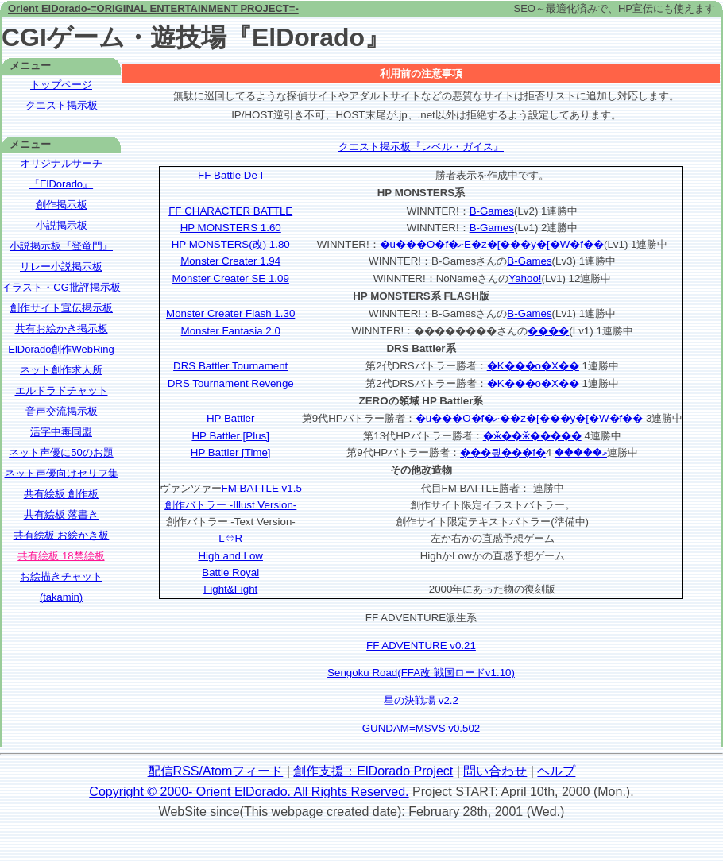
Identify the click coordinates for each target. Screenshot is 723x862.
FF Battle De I (230, 175)
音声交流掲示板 (61, 411)
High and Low (230, 556)
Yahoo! (524, 278)
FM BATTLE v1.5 (262, 488)
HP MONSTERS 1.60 (230, 228)
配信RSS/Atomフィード (216, 771)
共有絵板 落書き (61, 514)
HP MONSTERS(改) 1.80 (231, 244)
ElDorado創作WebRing (61, 349)
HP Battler (231, 418)
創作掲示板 (61, 205)
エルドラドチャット (61, 390)
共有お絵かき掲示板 (61, 328)
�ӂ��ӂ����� (532, 436)
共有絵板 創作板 (61, 494)
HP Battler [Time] (231, 452)
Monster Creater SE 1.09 (230, 278)
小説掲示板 (61, 225)
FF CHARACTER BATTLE (230, 211)
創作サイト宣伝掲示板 (61, 308)
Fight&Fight (230, 589)
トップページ (61, 85)
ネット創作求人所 (61, 370)
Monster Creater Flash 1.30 (230, 313)
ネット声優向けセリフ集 (61, 473)
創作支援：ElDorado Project (373, 771)
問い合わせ (495, 771)
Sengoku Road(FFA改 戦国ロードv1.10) (421, 672)
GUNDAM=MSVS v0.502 (421, 728)
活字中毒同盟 (61, 432)
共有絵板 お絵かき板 (62, 535)
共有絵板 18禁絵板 (60, 556)
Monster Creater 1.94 (230, 261)
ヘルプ (556, 771)
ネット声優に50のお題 (61, 452)
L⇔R (230, 538)
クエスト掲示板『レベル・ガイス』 (421, 147)
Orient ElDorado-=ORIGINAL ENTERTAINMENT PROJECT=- (153, 8)
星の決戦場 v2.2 (421, 700)
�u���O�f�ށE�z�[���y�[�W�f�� (492, 244)
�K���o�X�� (533, 366)
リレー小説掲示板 (61, 267)
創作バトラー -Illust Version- (230, 505)
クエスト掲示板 (61, 105)
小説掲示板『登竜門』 (61, 246)
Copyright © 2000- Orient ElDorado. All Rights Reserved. (248, 791)
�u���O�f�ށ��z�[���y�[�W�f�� (530, 418)
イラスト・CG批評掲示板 (61, 287)
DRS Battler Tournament (230, 366)
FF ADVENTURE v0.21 (421, 645)
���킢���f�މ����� (533, 452)
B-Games (492, 211)
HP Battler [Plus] (230, 436)
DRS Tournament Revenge (231, 383)
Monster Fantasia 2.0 (230, 331)
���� (548, 331)
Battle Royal (230, 572)
